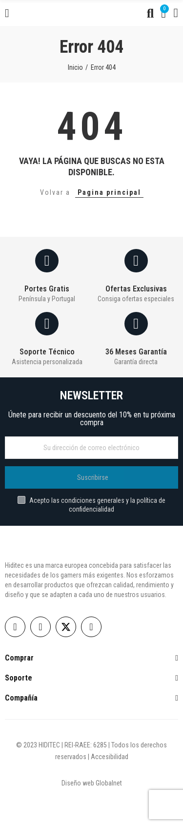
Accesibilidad (109, 757)
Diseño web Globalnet (91, 783)
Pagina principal (109, 192)
